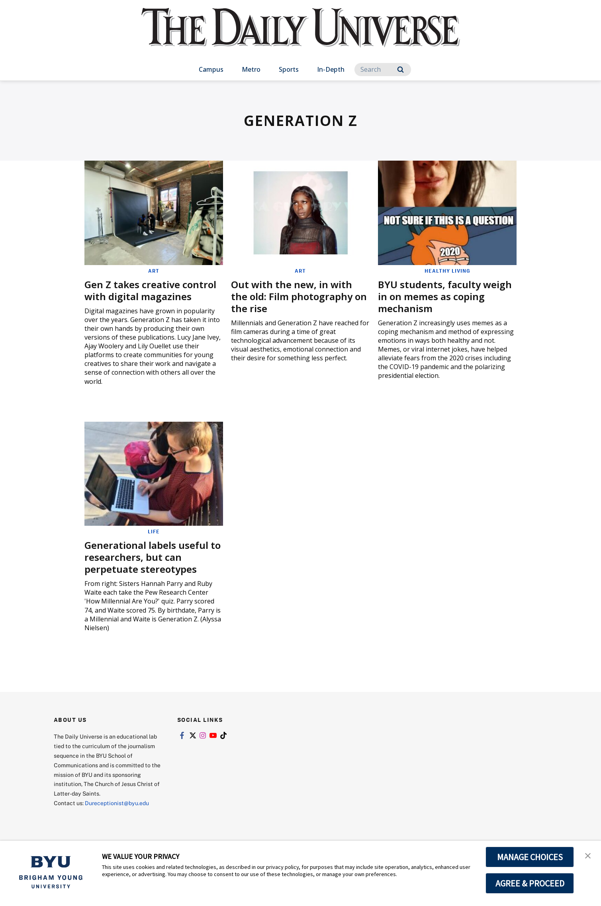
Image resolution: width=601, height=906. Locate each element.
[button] (588, 855)
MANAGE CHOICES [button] (530, 857)
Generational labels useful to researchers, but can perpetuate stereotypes (152, 557)
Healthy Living (447, 270)
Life (154, 531)
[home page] (300, 35)
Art (153, 270)
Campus (211, 69)
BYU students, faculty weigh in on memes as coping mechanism (445, 296)
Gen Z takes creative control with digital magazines (150, 290)
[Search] (382, 70)
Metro (251, 69)
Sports (289, 69)
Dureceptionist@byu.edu (117, 803)
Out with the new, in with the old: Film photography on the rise (299, 296)
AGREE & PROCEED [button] (529, 883)
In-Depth (331, 69)
